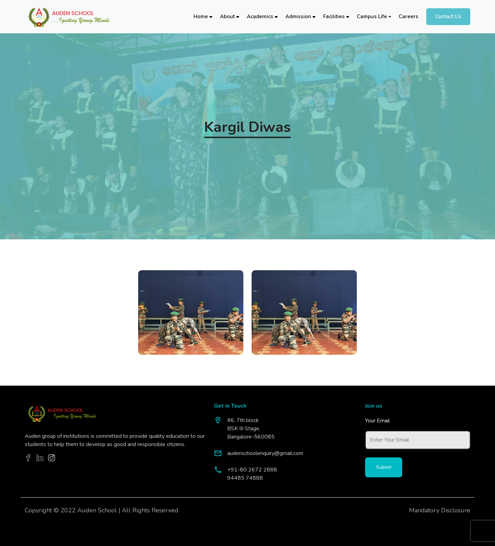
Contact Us (448, 16)
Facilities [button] (336, 16)
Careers (408, 16)
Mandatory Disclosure (439, 510)
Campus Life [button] (372, 16)
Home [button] (203, 16)
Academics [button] (262, 16)
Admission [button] (300, 16)
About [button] (229, 16)
